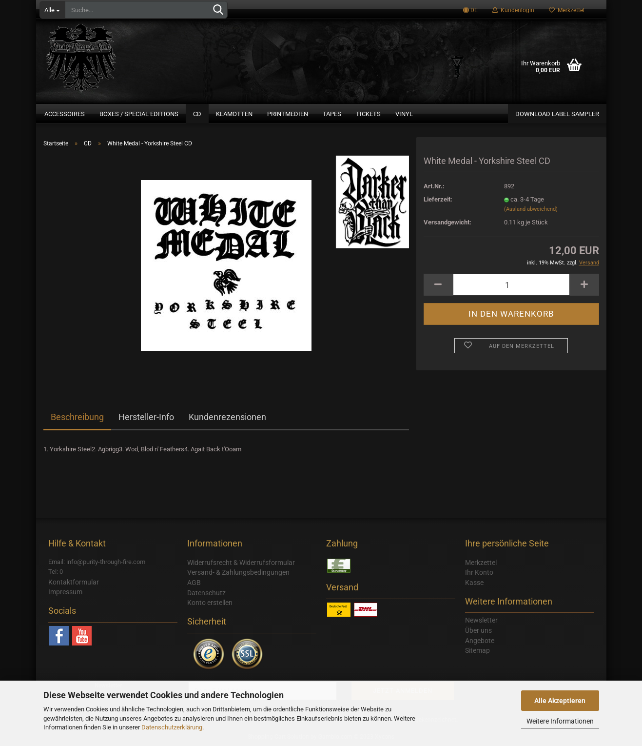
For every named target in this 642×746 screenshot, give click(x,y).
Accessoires (64, 114)
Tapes (332, 114)
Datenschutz (206, 593)
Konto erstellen (210, 602)
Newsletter (481, 620)
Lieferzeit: (438, 199)
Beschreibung (77, 417)
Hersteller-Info (146, 417)
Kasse (474, 582)
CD (197, 114)
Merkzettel (566, 10)
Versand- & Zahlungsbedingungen (238, 572)
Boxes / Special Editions (138, 114)
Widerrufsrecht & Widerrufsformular (241, 562)
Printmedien (287, 114)
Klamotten (234, 114)
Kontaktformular (73, 582)
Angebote (479, 641)
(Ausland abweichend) (531, 209)
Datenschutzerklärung (171, 727)
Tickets (368, 114)
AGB (194, 582)
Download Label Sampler (557, 114)
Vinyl (404, 114)
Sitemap (477, 650)
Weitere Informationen (560, 721)
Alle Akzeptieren (559, 701)
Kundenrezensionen (227, 417)
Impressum (65, 592)
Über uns (478, 630)
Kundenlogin (513, 10)
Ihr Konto (479, 572)
